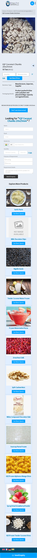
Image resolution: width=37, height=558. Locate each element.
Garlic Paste (18, 210)
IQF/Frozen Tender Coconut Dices (18, 536)
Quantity (6, 149)
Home (4, 11)
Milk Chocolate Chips (18, 239)
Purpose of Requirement (11, 156)
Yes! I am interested (18, 110)
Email (5, 133)
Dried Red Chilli (18, 358)
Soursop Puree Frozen (18, 447)
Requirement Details (9, 167)
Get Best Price (14, 78)
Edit (30, 153)
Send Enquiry (18, 555)
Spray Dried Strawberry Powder (18, 506)
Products (9, 11)
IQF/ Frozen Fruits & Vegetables (23, 11)
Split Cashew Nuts (18, 387)
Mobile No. (7, 141)
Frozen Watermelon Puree (18, 328)
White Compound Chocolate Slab (18, 417)
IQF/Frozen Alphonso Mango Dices (18, 476)
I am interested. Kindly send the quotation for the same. (18, 171)
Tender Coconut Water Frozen (18, 298)
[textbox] (22, 74)
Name (5, 125)
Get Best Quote (18, 214)
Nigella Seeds (18, 269)
